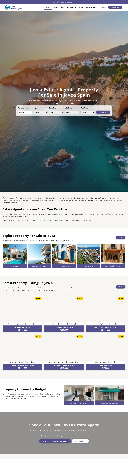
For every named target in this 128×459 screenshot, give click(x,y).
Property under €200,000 (109, 407)
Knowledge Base (91, 7)
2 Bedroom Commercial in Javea (64, 365)
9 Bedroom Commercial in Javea (105, 327)
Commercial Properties (113, 266)
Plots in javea (88, 266)
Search (103, 112)
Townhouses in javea (64, 266)
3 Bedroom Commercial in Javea (22, 365)
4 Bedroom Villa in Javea (22, 327)
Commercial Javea (105, 365)
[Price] (72, 112)
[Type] (40, 112)
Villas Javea (15, 266)
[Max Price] (87, 112)
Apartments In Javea (39, 266)
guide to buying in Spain (44, 220)
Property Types (59, 7)
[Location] (56, 112)
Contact (103, 7)
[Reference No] (25, 112)
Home (48, 7)
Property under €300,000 (79, 407)
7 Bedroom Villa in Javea (64, 327)
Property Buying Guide (75, 7)
